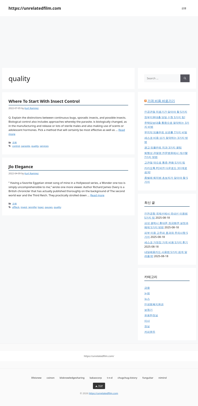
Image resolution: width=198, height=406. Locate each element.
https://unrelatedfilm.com (35, 8)
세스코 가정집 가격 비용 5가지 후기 (166, 242)
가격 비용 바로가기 (161, 101)
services (44, 146)
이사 (147, 321)
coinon (51, 377)
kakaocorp (96, 377)
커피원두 (149, 332)
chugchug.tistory (127, 377)
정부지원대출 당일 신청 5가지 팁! (164, 117)
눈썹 (147, 293)
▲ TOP (99, 385)
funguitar (147, 377)
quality (35, 146)
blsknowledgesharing (72, 377)
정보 (147, 326)
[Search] (185, 78)
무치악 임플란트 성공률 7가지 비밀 (165, 132)
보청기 (148, 310)
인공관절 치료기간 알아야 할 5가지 (165, 112)
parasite (25, 146)
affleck (16, 207)
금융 (184, 8)
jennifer (32, 207)
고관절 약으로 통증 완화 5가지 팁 (164, 162)
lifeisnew (36, 377)
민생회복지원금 (154, 304)
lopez (40, 207)
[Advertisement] (99, 40)
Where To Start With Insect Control (44, 101)
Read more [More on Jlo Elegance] (97, 195)
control (16, 146)
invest (24, 207)
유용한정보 (151, 315)
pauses (49, 207)
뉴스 (147, 299)
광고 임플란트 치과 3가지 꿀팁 (163, 147)
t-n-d (109, 377)
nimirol (163, 377)
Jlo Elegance (21, 166)
